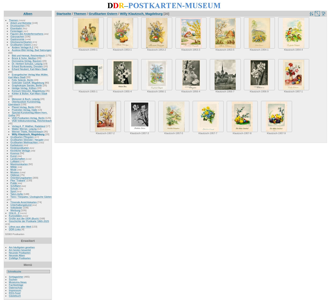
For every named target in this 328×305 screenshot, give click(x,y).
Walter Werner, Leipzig (24, 128)
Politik (13, 183)
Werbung (15, 210)
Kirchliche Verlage (20, 150)
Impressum (15, 290)
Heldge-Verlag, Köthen (24, 88)
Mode (13, 169)
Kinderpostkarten (19, 147)
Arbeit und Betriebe (21, 23)
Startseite (63, 13)
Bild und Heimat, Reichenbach (28, 55)
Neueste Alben (17, 255)
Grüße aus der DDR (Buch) (24, 218)
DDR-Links (15, 229)
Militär (13, 166)
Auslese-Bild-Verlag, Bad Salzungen (31, 50)
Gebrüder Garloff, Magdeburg (28, 82)
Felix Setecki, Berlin (22, 80)
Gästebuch (15, 295)
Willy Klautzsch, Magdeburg (28, 134)
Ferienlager (16, 31)
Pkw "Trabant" (18, 180)
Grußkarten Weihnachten (24, 142)
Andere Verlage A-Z (22, 47)
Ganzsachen (17, 36)
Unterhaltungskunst (21, 204)
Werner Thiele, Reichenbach (27, 131)
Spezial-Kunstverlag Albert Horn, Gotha (27, 114)
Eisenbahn (16, 28)
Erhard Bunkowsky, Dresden (27, 66)
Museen (14, 172)
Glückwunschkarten (21, 42)
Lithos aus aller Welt (20, 226)
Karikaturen (16, 145)
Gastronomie (17, 39)
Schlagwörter (16, 276)
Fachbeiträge (16, 284)
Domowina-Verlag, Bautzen (27, 61)
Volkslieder (16, 207)
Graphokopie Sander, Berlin (27, 85)
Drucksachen (17, 25)
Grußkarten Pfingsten (22, 137)
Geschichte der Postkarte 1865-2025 (29, 221)
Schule (14, 188)
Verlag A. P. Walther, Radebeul (28, 126)
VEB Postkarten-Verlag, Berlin (28, 118)
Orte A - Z (14, 213)
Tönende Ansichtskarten (23, 202)
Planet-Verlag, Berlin (23, 107)
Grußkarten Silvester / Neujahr (27, 139)
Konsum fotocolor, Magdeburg (28, 90)
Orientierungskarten (21, 177)
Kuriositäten (16, 215)
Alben (27, 13)
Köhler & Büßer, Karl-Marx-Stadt (29, 93)
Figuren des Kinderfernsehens (27, 33)
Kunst (13, 156)
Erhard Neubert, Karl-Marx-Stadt (29, 69)
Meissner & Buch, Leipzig (26, 99)
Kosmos (14, 153)
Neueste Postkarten (20, 252)
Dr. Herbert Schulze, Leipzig (27, 63)
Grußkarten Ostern (20, 44)
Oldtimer (15, 175)
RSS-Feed (14, 293)
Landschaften (17, 158)
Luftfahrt (14, 161)
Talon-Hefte (16, 194)
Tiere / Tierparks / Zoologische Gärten (31, 196)
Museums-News (18, 282)
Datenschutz (16, 287)
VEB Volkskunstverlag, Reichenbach (32, 120)
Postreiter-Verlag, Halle (24, 109)
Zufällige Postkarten (20, 258)
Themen (13, 20)
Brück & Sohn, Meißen (24, 58)
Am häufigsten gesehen (22, 247)
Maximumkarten (19, 164)
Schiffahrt (15, 185)
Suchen (13, 279)
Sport (13, 191)
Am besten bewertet (20, 250)
